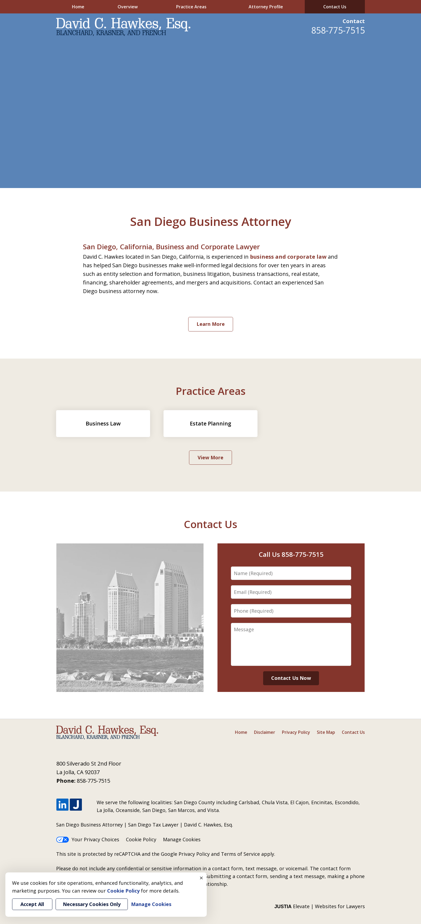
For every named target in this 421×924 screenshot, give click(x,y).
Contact (354, 21)
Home (78, 7)
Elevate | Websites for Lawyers (319, 906)
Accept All (32, 904)
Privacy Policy (296, 732)
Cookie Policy (141, 839)
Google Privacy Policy (185, 854)
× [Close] (201, 878)
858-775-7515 (338, 30)
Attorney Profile (266, 7)
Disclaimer (264, 732)
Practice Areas (191, 7)
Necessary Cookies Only (92, 904)
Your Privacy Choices (87, 839)
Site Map (326, 732)
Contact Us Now (291, 678)
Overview (128, 7)
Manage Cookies (182, 839)
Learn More (211, 324)
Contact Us (334, 7)
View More (210, 457)
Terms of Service (240, 854)
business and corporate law (288, 256)
